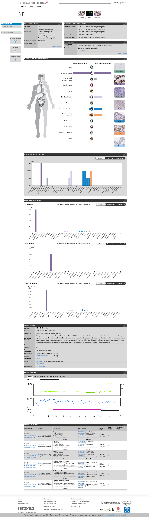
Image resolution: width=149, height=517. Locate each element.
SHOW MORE (56, 46)
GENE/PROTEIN (7, 33)
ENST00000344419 (30, 438)
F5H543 (40, 483)
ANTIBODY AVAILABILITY (80, 501)
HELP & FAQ (75, 506)
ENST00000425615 (30, 486)
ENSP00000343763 (30, 436)
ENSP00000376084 (30, 475)
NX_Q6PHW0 (40, 364)
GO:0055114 (81, 466)
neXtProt (26, 364)
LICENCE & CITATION (78, 504)
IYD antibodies (40, 366)
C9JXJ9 (40, 473)
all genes (54, 353)
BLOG (39, 6)
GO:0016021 (81, 437)
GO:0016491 (81, 465)
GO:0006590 (81, 434)
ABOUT (24, 6)
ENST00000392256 (30, 457)
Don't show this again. (120, 515)
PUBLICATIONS (49, 506)
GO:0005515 (81, 431)
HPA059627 (81, 50)
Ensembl (26, 356)
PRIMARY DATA (8, 27)
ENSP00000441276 (30, 465)
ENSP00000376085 (30, 455)
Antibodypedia (28, 366)
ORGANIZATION (50, 504)
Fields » (123, 2)
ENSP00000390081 (30, 484)
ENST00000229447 (30, 447)
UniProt (26, 361)
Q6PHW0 (39, 361)
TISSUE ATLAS (6, 24)
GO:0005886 (81, 433)
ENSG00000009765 (42, 356)
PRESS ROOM (23, 504)
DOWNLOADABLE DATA (53, 509)
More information (107, 515)
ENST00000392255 (30, 477)
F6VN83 (40, 463)
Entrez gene (27, 358)
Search (116, 2)
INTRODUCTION (50, 501)
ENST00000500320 (30, 467)
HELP (32, 6)
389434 (38, 358)
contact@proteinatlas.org (27, 512)
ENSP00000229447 (30, 445)
